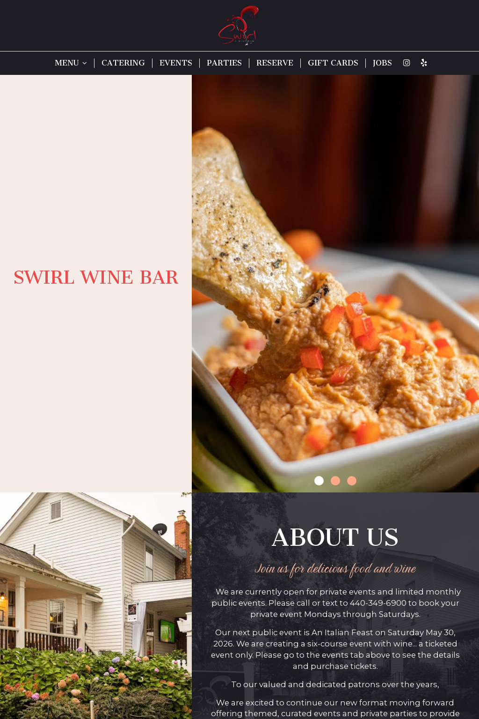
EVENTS (176, 63)
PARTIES (224, 63)
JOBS (382, 63)
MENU (71, 63)
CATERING (123, 63)
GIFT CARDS (333, 63)
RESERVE (274, 63)
